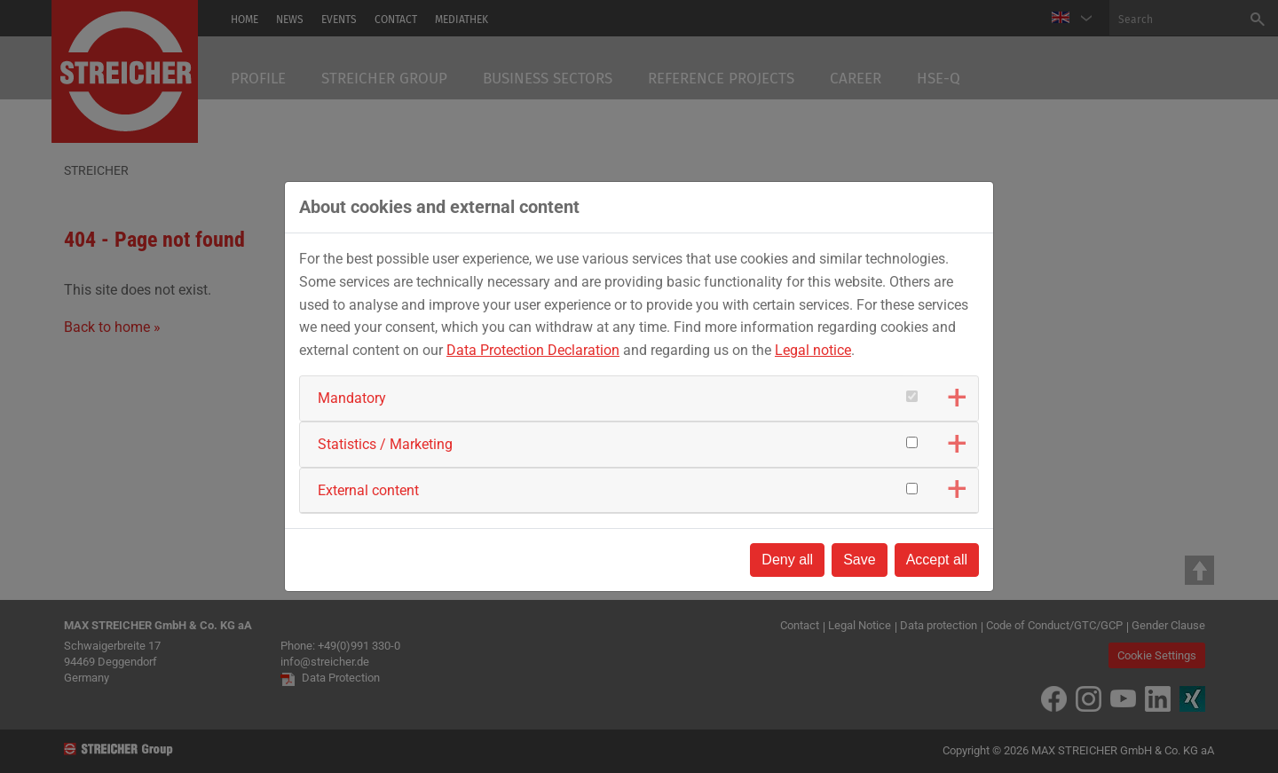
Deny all (787, 559)
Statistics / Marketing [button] (385, 444)
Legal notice (813, 350)
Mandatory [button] (352, 398)
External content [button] (368, 490)
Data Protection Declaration (532, 350)
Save (859, 559)
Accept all (936, 559)
